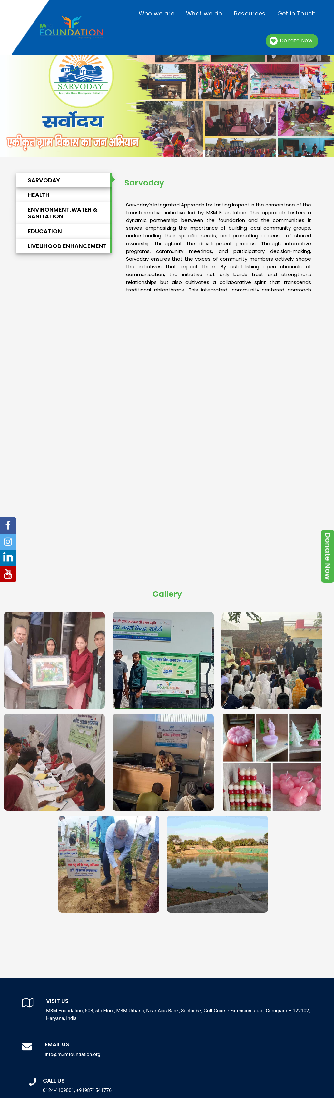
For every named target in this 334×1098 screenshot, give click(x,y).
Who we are (157, 13)
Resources (250, 13)
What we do (204, 13)
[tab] (72, 179)
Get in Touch (296, 13)
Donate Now (296, 40)
